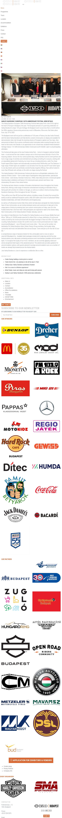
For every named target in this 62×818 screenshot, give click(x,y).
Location (7, 283)
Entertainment (9, 299)
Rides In (7, 281)
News (6, 292)
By (6, 117)
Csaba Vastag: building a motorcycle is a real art (19, 259)
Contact (7, 286)
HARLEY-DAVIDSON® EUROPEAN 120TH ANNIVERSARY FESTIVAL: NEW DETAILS (27, 121)
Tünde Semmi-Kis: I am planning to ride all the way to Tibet (22, 262)
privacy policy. (42, 311)
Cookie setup (8, 766)
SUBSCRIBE (55, 315)
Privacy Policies (8, 768)
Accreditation (9, 288)
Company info (8, 771)
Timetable (8, 295)
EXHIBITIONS (9, 297)
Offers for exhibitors (11, 290)
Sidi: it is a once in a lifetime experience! (16, 267)
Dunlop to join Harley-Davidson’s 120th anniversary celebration (23, 273)
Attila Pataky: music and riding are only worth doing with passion (23, 270)
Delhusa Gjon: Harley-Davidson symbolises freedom (20, 265)
